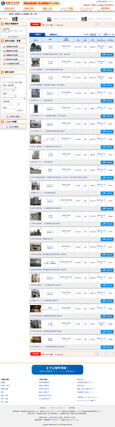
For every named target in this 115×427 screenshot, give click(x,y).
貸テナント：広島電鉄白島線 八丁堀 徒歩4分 (51, 116)
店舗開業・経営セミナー (85, 392)
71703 (34, 116)
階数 (85, 39)
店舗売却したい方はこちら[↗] (87, 397)
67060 (34, 193)
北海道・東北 (5, 385)
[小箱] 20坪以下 (44, 389)
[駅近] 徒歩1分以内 (45, 395)
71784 (34, 69)
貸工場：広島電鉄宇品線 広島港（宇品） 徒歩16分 (53, 54)
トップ (3, 14)
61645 (34, 270)
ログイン (111, 1)
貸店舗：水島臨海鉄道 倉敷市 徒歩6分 (49, 316)
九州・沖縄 (4, 402)
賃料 (92, 39)
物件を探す (81, 385)
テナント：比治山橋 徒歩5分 (46, 193)
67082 (34, 300)
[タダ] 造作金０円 (44, 399)
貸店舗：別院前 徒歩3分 (45, 239)
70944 (34, 254)
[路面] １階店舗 (44, 385)
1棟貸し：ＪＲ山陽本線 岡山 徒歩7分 (49, 285)
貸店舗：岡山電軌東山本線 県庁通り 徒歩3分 (51, 254)
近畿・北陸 (4, 395)
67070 (34, 162)
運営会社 (43, 408)
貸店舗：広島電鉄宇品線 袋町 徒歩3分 (49, 331)
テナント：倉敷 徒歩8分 (45, 100)
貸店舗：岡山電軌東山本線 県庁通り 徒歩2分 (51, 270)
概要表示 (53, 34)
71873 (34, 54)
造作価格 (110, 39)
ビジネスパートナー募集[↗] (86, 400)
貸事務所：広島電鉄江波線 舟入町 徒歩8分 (51, 85)
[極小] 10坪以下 (44, 392)
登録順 (35, 39)
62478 (34, 208)
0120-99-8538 (53, 417)
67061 (34, 239)
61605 (34, 285)
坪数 (78, 39)
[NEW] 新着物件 (44, 382)
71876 (34, 223)
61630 (34, 100)
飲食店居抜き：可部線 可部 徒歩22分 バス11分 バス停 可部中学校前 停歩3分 (62, 177)
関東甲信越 (4, 389)
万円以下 (20, 110)
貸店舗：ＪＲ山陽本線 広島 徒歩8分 (48, 223)
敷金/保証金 (101, 39)
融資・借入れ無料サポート (86, 389)
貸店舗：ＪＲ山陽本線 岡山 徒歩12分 (49, 146)
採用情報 (72, 408)
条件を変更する (13, 37)
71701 (34, 131)
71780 (34, 331)
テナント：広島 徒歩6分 (45, 162)
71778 (34, 347)
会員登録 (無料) (101, 1)
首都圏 (3, 382)
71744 (34, 177)
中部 (2, 392)
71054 (34, 316)
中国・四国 (4, 399)
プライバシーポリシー (57, 408)
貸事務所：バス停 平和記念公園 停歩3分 (50, 69)
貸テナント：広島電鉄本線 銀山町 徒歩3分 (51, 131)
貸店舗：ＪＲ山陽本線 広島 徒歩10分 (49, 208)
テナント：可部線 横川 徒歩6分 (47, 300)
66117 (34, 146)
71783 (34, 85)
